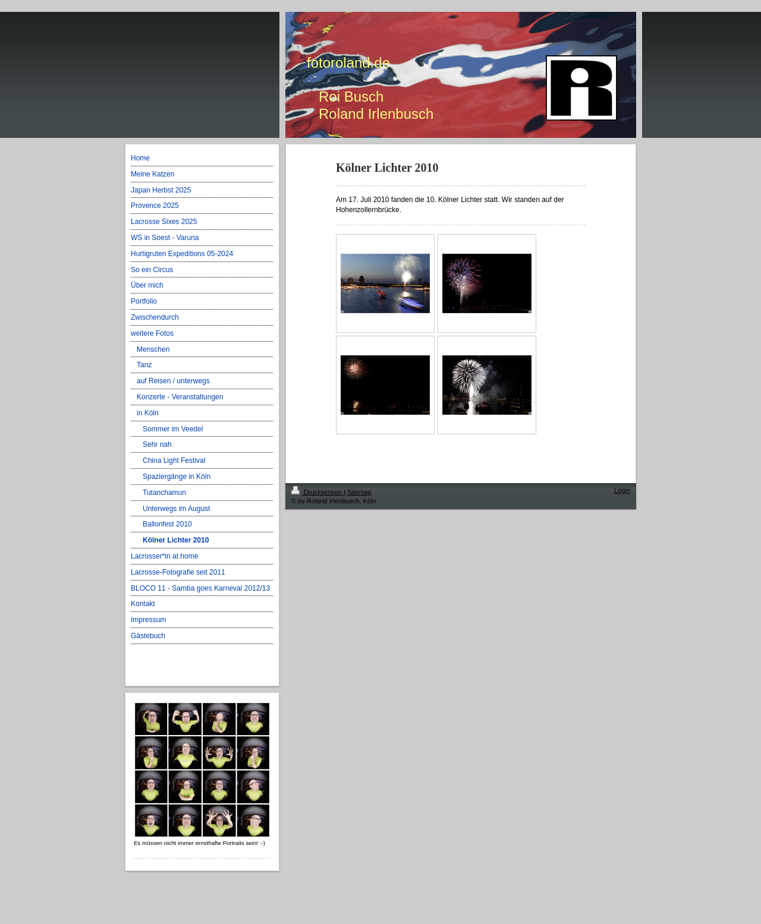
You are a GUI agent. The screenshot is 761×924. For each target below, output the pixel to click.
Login (622, 490)
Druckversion (317, 492)
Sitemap (359, 492)
